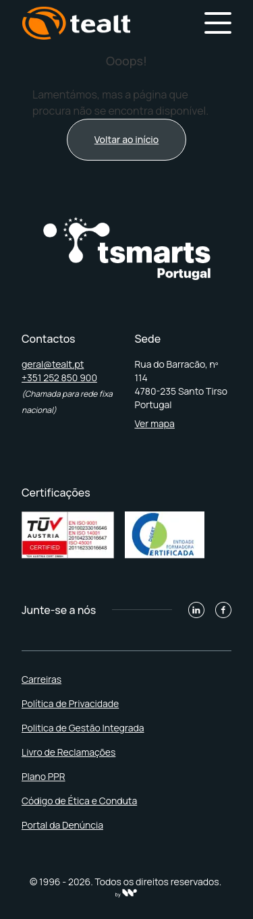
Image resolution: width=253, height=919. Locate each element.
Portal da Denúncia (62, 824)
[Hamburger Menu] (217, 23)
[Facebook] (223, 610)
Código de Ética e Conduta (79, 800)
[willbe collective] (126, 893)
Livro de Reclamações (68, 752)
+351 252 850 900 (59, 377)
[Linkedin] (196, 610)
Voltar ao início (126, 139)
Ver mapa (155, 423)
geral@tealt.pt (53, 364)
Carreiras (41, 679)
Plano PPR (43, 776)
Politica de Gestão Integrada (83, 727)
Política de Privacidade (70, 703)
